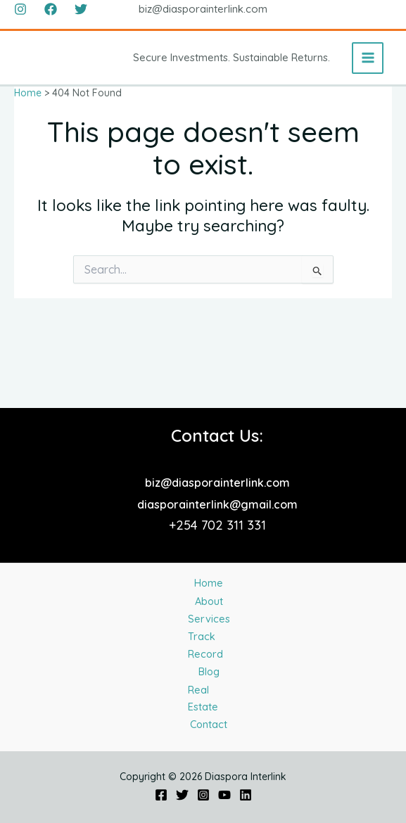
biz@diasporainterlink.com (217, 373)
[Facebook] (50, 9)
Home (207, 483)
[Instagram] (20, 9)
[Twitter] (81, 9)
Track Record (209, 599)
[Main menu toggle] (367, 58)
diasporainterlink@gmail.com (217, 395)
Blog (210, 635)
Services (208, 554)
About (209, 519)
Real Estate (208, 671)
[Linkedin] (245, 795)
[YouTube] (224, 795)
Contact (207, 716)
